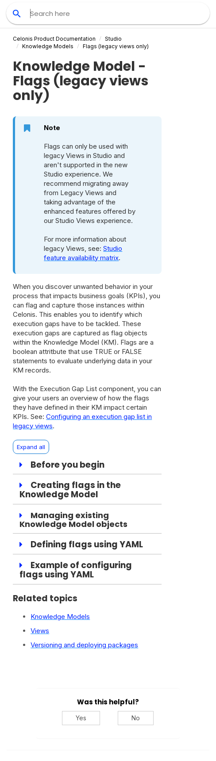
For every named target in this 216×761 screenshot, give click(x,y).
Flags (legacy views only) (116, 46)
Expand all (31, 446)
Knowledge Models (47, 46)
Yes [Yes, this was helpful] (81, 718)
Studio (113, 38)
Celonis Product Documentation (54, 38)
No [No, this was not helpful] (135, 718)
